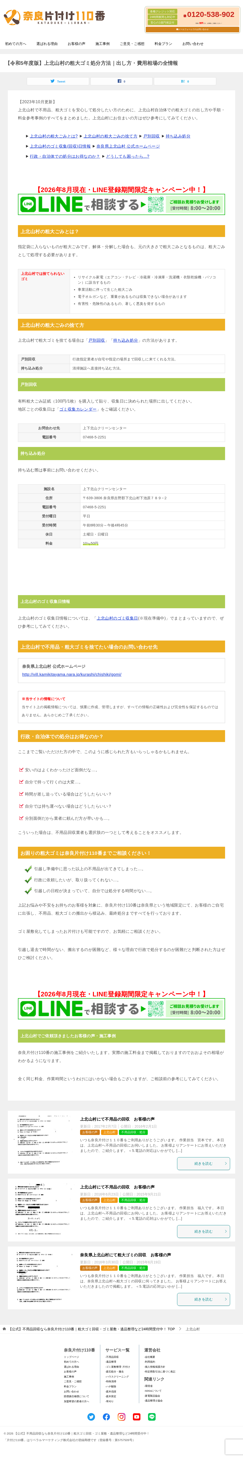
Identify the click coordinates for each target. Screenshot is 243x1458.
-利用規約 (149, 1361)
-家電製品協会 (152, 1395)
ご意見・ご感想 (132, 44)
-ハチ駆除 (110, 1386)
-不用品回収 (112, 1357)
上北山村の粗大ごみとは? (54, 136)
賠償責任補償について (76, 1396)
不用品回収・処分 (133, 1132)
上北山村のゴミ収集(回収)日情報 (60, 146)
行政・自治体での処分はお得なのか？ (65, 156)
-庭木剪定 (110, 1396)
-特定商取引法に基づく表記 (159, 1371)
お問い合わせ (193, 44)
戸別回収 (151, 136)
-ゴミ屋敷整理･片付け (117, 1366)
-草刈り (109, 1401)
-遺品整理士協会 (153, 1400)
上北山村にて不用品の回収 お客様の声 (117, 1119)
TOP (91, 1329)
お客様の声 (76, 44)
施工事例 (102, 44)
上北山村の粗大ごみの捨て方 (110, 136)
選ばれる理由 (47, 44)
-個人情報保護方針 (154, 1366)
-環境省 (148, 1386)
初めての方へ (15, 44)
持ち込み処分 (178, 136)
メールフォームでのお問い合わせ (193, 29)
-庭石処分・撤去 (114, 1371)
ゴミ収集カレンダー (78, 409)
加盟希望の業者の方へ (76, 1401)
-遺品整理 (110, 1361)
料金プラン (163, 44)
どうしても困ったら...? (127, 156)
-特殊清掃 (110, 1381)
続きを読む (211, 1163)
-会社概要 (149, 1357)
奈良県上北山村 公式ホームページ (128, 146)
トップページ (71, 1357)
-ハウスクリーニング (117, 1376)
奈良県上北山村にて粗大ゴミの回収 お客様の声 (125, 1255)
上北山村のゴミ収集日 (117, 618)
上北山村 (109, 1132)
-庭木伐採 (110, 1391)
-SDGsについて (153, 1390)
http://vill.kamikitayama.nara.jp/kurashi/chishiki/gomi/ (72, 674)
